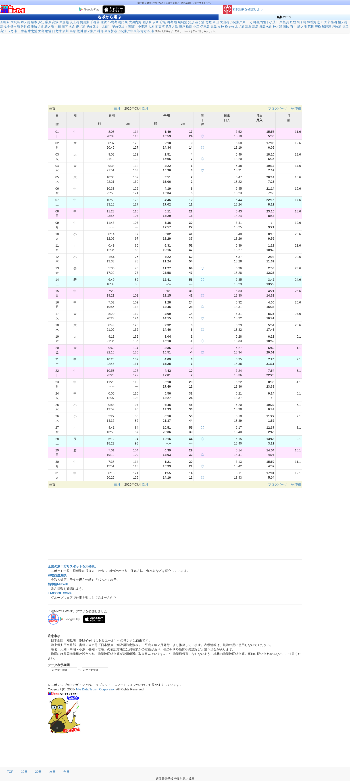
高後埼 (5, 26)
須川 (65, 31)
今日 (66, 771)
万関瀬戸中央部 (129, 31)
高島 (255, 26)
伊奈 (155, 22)
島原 (73, 31)
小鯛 (57, 26)
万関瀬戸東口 (239, 22)
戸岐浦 (336, 26)
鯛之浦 (302, 26)
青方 (143, 31)
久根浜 (284, 22)
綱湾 (170, 22)
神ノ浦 (277, 26)
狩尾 (163, 22)
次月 (145, 108)
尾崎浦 (182, 22)
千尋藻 (95, 22)
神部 (100, 31)
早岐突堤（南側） (124, 26)
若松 (318, 26)
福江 (345, 26)
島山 (215, 22)
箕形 (191, 22)
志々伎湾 (323, 22)
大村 (151, 26)
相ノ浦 (342, 22)
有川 (293, 26)
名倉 (72, 26)
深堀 (248, 26)
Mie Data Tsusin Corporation (95, 689)
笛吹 (286, 26)
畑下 (65, 26)
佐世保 (25, 26)
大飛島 (15, 22)
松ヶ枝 (229, 26)
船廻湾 (326, 26)
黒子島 (301, 22)
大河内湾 (135, 22)
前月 (117, 108)
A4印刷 (296, 108)
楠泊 (334, 22)
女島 (41, 31)
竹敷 (208, 22)
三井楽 (22, 31)
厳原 (48, 22)
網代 (121, 22)
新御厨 (5, 22)
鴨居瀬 (84, 22)
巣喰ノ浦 (37, 26)
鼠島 (213, 26)
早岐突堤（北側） (98, 26)
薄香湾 (311, 22)
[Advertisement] (175, 71)
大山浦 (224, 22)
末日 (52, 771)
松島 (189, 26)
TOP (10, 771)
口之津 (57, 31)
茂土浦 (74, 22)
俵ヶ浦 (15, 26)
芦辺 (41, 22)
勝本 (34, 22)
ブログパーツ (277, 108)
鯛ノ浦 (49, 26)
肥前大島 (171, 26)
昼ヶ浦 (199, 22)
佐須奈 (147, 22)
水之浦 (32, 31)
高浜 (55, 22)
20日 (38, 771)
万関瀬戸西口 (259, 22)
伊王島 (205, 26)
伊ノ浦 (80, 26)
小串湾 (142, 26)
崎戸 (182, 26)
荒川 (311, 26)
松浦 (151, 31)
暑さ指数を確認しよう (243, 9)
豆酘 (293, 22)
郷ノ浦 (25, 22)
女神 (221, 26)
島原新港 (110, 31)
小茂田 (274, 22)
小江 (196, 26)
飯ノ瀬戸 (90, 31)
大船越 (64, 22)
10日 (24, 771)
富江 (3, 31)
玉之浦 (12, 31)
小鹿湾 (112, 22)
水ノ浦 (239, 26)
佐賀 (103, 22)
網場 (48, 31)
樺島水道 (265, 26)
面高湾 (160, 26)
